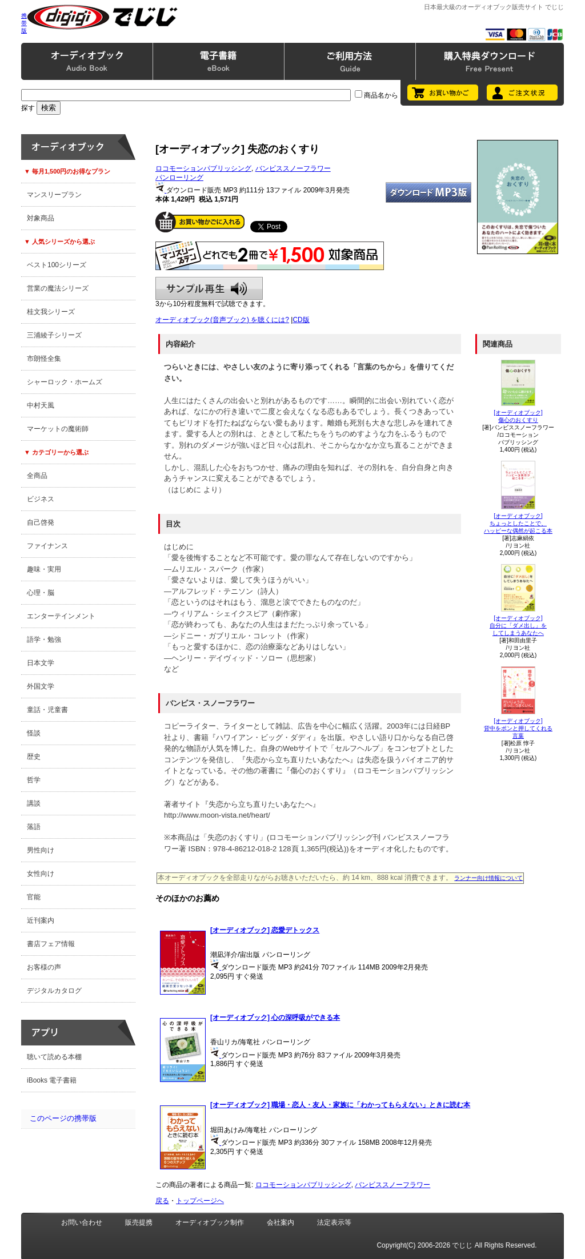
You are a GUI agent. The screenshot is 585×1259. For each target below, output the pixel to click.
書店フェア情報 (51, 944)
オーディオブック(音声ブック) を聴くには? (222, 320)
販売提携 (139, 1222)
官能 (34, 897)
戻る (162, 1201)
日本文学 (40, 663)
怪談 (34, 733)
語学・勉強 (44, 639)
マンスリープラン (54, 195)
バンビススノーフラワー (293, 168)
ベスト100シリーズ (56, 265)
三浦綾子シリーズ (54, 335)
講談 (34, 803)
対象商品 (40, 218)
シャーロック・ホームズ (64, 382)
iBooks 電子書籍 (52, 1080)
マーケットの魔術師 (58, 429)
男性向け (40, 850)
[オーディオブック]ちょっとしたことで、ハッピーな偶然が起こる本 (518, 523)
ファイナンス (47, 546)
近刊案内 (40, 920)
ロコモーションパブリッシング (203, 168)
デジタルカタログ (54, 991)
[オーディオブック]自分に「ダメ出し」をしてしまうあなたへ (518, 625)
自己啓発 (40, 522)
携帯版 (24, 23)
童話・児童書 (47, 710)
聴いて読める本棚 (54, 1057)
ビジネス (40, 499)
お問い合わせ (81, 1222)
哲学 (34, 780)
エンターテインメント (61, 616)
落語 (34, 827)
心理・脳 (40, 593)
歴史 (34, 757)
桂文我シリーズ (51, 312)
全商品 (37, 476)
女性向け (40, 874)
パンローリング (179, 178)
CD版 (300, 320)
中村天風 (40, 405)
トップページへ (200, 1201)
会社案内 (280, 1222)
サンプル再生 (209, 288)
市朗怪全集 (44, 359)
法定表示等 (334, 1222)
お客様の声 (44, 967)
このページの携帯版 (63, 1118)
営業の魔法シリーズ (58, 288)
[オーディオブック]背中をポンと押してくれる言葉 (518, 728)
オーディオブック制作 (209, 1222)
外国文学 (40, 686)
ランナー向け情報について (488, 878)
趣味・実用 (44, 569)
